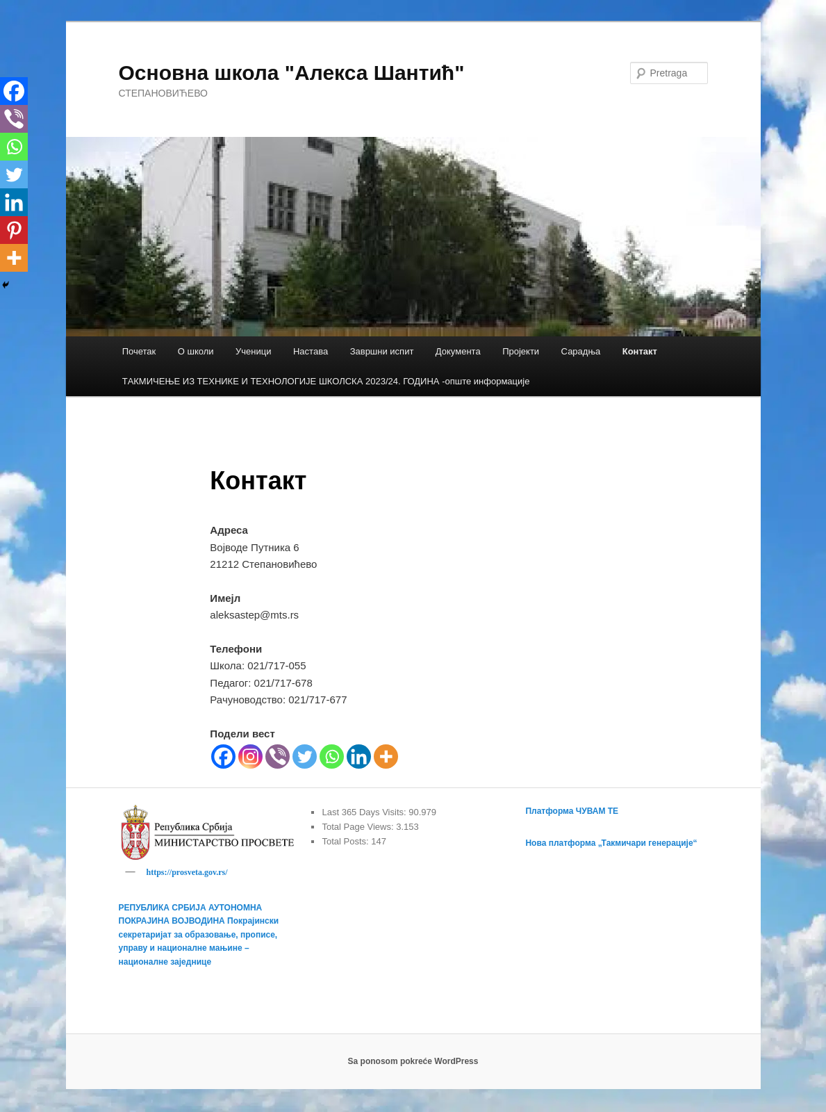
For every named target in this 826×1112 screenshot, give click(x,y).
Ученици (253, 351)
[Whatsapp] (332, 756)
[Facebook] (223, 756)
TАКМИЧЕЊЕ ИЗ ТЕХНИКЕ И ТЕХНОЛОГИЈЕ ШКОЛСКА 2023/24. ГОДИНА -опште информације (326, 381)
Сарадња (581, 351)
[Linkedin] (359, 756)
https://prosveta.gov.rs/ (187, 872)
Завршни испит (382, 351)
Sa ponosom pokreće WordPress (413, 1063)
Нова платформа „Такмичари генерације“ (611, 843)
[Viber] (277, 756)
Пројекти (520, 351)
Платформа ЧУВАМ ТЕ (571, 811)
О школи (196, 351)
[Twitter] (304, 756)
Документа (458, 351)
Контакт (639, 351)
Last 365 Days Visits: (365, 812)
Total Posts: (346, 841)
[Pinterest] (14, 230)
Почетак (139, 351)
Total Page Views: (359, 826)
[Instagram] (250, 756)
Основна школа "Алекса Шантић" (292, 72)
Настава (310, 351)
